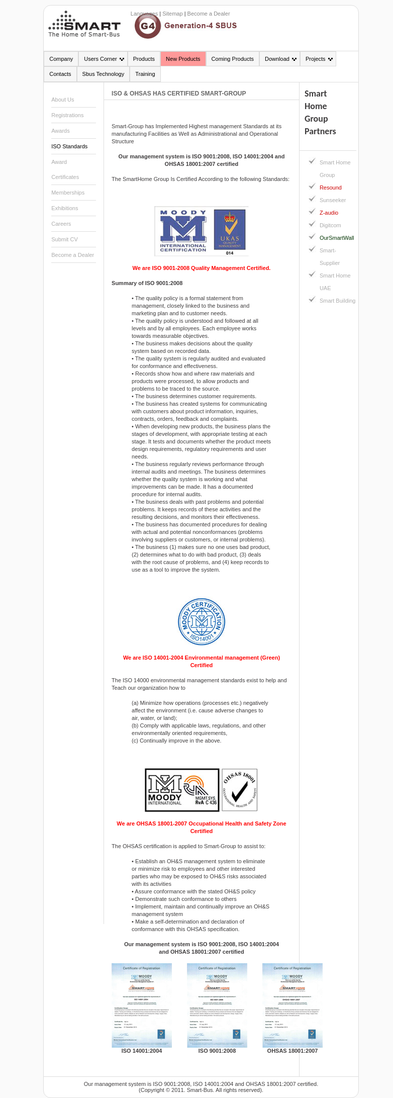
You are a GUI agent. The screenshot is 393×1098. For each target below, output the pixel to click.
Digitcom (330, 225)
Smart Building (338, 301)
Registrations (67, 115)
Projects (316, 59)
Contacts (60, 74)
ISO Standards (69, 146)
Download (277, 59)
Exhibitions (64, 208)
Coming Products (233, 59)
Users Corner (100, 59)
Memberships (67, 193)
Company (61, 59)
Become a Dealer (208, 14)
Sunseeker (333, 200)
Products (144, 59)
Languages (144, 14)
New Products (183, 59)
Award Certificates (65, 169)
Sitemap (172, 14)
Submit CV (64, 239)
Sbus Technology (103, 74)
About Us (62, 100)
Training (145, 74)
